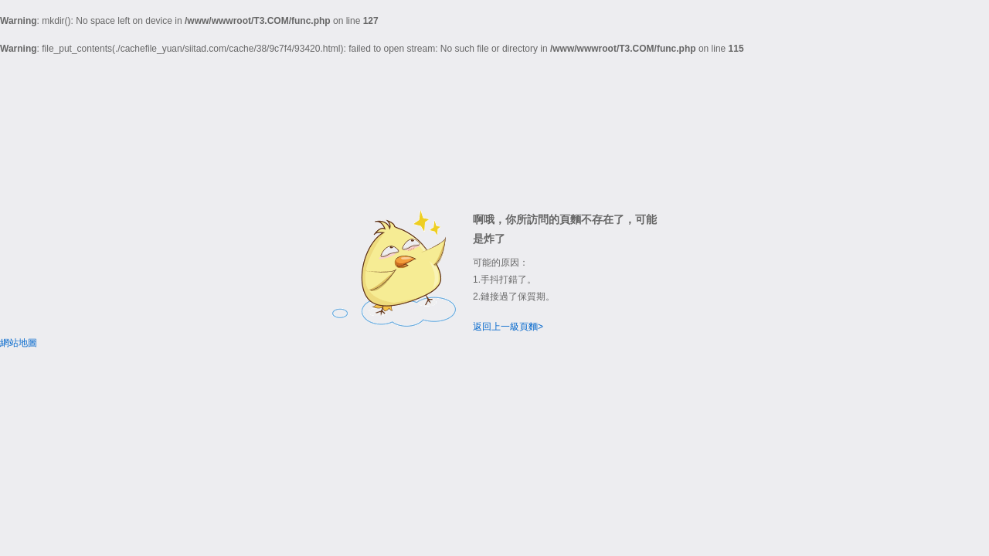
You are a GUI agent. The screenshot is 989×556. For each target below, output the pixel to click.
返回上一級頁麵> (508, 326)
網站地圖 (18, 342)
